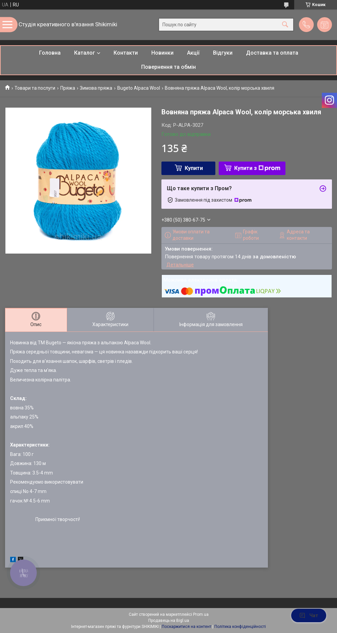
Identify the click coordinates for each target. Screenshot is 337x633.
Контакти (126, 53)
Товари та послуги (34, 88)
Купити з (257, 168)
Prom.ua (201, 614)
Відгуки (223, 53)
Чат (308, 615)
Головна (50, 53)
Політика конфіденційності (240, 626)
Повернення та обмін (168, 67)
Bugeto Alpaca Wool (138, 88)
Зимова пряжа (96, 88)
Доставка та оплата (272, 53)
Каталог (84, 53)
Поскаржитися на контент (186, 626)
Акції (193, 53)
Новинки (162, 53)
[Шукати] (285, 25)
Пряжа (67, 88)
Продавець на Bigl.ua (168, 620)
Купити (194, 168)
